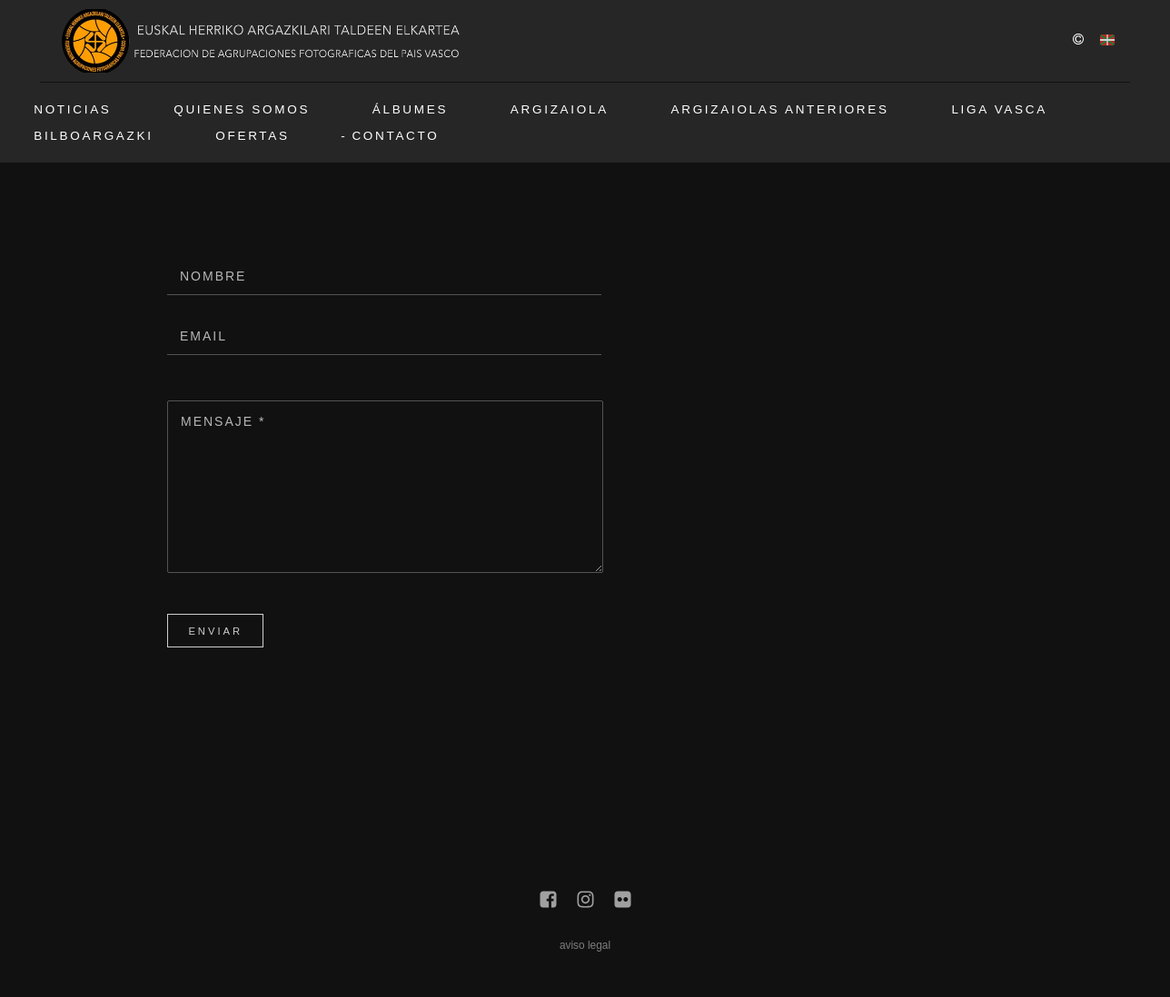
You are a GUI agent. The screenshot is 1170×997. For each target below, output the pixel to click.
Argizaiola (560, 109)
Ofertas (252, 136)
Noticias (72, 109)
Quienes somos (242, 109)
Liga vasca (999, 109)
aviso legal (585, 945)
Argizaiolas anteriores (780, 109)
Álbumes (410, 109)
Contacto (395, 136)
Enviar (215, 631)
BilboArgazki (93, 136)
